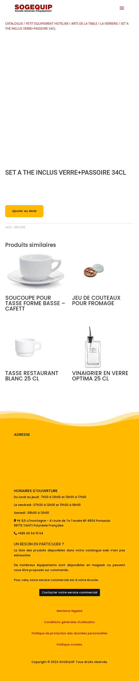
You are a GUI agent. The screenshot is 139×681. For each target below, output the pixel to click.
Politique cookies (69, 644)
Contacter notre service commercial (69, 592)
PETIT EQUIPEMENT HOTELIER (47, 23)
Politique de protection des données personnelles (69, 633)
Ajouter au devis (24, 211)
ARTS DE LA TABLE (84, 23)
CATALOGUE (14, 23)
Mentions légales (69, 611)
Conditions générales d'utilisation (69, 622)
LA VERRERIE (109, 23)
